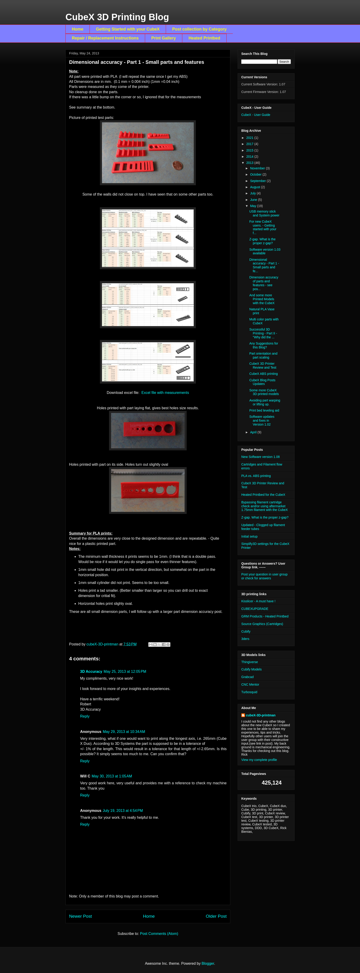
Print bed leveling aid (264, 410)
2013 (250, 163)
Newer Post (80, 916)
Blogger (208, 963)
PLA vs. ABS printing (256, 476)
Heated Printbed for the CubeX (263, 494)
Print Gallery (163, 38)
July (253, 193)
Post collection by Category (199, 29)
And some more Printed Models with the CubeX (262, 299)
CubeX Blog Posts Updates (262, 382)
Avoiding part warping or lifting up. (264, 402)
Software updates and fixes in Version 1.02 (261, 420)
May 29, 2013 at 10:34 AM (124, 732)
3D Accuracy (91, 671)
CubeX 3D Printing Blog (117, 17)
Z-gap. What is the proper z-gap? (262, 241)
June (254, 200)
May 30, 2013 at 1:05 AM (112, 776)
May (253, 206)
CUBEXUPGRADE (254, 609)
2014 (250, 156)
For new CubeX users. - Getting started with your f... (262, 227)
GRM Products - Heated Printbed (264, 616)
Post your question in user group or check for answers (264, 576)
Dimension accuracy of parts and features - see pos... (263, 283)
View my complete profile (259, 760)
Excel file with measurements (165, 393)
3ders (245, 639)
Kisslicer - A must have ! (258, 601)
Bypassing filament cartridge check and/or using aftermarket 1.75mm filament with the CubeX (264, 506)
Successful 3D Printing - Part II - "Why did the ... (263, 333)
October (256, 174)
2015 (250, 150)
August (255, 187)
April (253, 432)
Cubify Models (251, 669)
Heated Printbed (204, 38)
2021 (250, 138)
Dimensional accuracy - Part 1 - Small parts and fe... (264, 265)
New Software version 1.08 (260, 457)
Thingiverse (249, 662)
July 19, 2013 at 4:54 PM (123, 811)
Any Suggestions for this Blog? (263, 345)
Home (77, 29)
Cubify (245, 631)
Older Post (216, 916)
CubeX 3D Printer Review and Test (262, 365)
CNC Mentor (250, 684)
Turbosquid (249, 692)
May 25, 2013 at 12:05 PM (125, 671)
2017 (250, 144)
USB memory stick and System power (264, 213)
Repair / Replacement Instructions (105, 38)
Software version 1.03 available (264, 251)
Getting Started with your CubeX (128, 29)
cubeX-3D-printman (261, 715)
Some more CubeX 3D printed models (264, 392)
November (258, 168)
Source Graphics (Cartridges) (262, 624)
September (258, 181)
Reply (85, 716)
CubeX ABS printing (263, 374)
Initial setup (249, 536)
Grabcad (247, 677)
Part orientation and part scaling (263, 355)
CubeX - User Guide (255, 115)
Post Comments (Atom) (159, 934)
